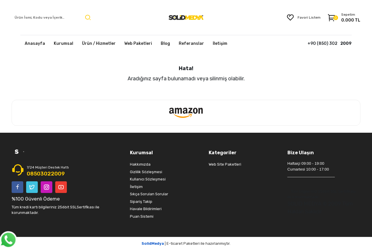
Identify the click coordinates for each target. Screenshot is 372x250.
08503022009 (46, 174)
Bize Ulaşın (300, 152)
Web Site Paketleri (225, 164)
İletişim (136, 187)
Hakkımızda (140, 164)
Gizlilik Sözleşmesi (146, 172)
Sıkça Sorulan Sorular (149, 194)
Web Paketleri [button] (138, 43)
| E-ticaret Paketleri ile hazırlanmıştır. (186, 243)
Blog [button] (165, 43)
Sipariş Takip (141, 201)
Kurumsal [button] (63, 43)
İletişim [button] (220, 43)
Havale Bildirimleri (146, 209)
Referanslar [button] (191, 43)
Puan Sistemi (141, 216)
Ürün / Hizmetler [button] (99, 43)
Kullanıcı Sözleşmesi (148, 179)
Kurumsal (141, 152)
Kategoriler (223, 152)
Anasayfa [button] (35, 43)
